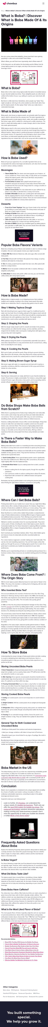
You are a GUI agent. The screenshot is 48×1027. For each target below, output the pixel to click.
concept (9, 607)
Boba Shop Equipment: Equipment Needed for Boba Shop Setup (24, 952)
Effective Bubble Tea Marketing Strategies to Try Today (21, 960)
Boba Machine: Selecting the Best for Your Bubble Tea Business (24, 954)
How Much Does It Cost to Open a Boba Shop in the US (21, 950)
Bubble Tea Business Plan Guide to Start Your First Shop (22, 946)
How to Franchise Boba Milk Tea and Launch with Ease (21, 948)
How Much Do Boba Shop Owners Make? (17, 958)
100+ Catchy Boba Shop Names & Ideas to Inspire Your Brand (23, 956)
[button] (43, 3)
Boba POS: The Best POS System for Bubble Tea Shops (21, 942)
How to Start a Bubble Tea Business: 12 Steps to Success (22, 944)
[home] (10, 3)
